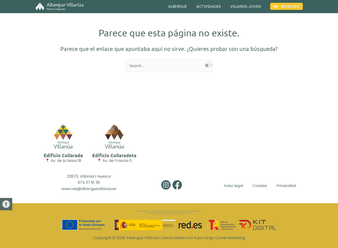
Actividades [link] (208, 6)
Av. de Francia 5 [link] (117, 161)
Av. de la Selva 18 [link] (66, 161)
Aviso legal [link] (233, 185)
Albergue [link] (177, 6)
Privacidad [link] (286, 185)
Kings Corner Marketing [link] (225, 237)
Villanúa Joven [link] (245, 6)
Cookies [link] (260, 185)
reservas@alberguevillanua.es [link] (88, 188)
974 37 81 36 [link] (89, 182)
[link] (6, 210)
